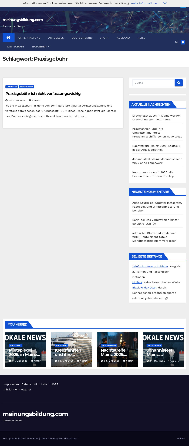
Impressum (11, 384)
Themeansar (70, 438)
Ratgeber (40, 46)
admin (34, 100)
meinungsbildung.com (23, 19)
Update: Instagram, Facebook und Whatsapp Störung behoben (157, 206)
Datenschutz (30, 384)
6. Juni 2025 (20, 361)
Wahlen (181, 438)
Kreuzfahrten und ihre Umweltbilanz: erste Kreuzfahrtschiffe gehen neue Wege (157, 132)
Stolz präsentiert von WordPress (21, 438)
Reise (142, 37)
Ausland (123, 37)
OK (165, 3)
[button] (176, 42)
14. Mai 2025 (158, 361)
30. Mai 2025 (66, 361)
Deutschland (82, 37)
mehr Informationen (144, 3)
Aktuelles (56, 37)
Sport (104, 37)
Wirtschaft (15, 46)
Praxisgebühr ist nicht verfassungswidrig (42, 93)
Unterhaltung (29, 37)
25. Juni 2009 (17, 100)
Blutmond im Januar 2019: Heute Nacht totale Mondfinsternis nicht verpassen (154, 236)
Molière (137, 282)
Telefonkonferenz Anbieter (150, 266)
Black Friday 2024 (144, 287)
